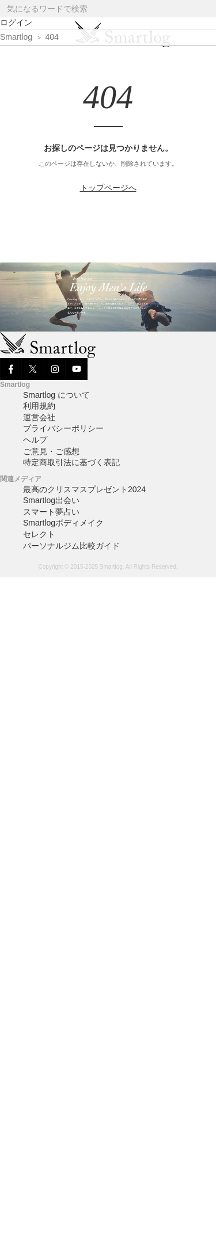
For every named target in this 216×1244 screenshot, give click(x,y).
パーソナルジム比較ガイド (71, 545)
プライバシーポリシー (63, 428)
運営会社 (39, 417)
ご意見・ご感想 (51, 451)
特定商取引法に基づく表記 (71, 462)
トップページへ (108, 187)
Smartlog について (56, 395)
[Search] (206, 9)
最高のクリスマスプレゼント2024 (84, 489)
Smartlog (16, 36)
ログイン (16, 22)
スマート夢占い (51, 511)
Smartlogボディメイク (63, 522)
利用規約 (39, 405)
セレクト (39, 534)
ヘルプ (35, 439)
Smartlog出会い (51, 500)
